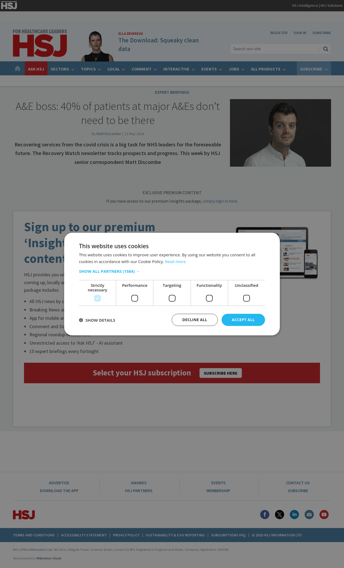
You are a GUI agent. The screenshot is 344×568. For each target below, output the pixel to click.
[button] (172, 271)
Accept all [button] (243, 319)
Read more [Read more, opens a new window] (175, 261)
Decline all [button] (194, 319)
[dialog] (172, 284)
